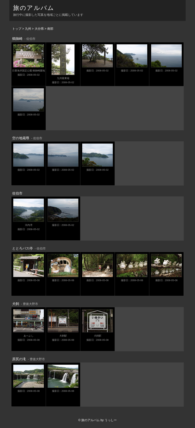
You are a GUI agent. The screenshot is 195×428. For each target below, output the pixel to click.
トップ (16, 28)
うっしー (111, 420)
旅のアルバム (33, 7)
